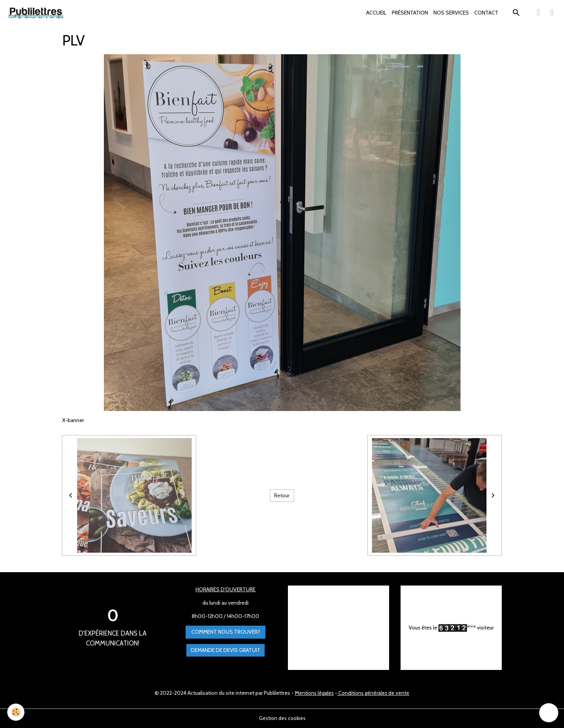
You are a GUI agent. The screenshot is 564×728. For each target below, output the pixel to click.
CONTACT (486, 12)
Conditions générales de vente (374, 692)
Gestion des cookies (282, 718)
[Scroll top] (548, 712)
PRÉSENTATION (410, 12)
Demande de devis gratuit (225, 650)
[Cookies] (16, 712)
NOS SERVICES (451, 12)
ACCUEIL (376, 12)
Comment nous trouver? (225, 632)
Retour (282, 495)
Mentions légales (314, 692)
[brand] (37, 13)
